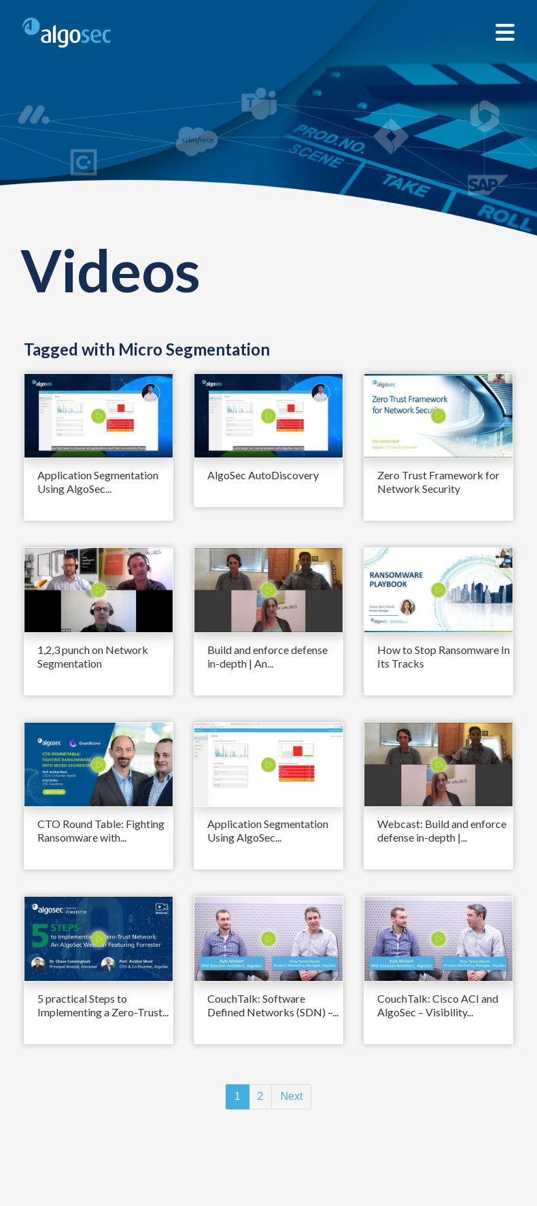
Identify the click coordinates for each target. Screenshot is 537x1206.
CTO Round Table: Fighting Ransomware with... (100, 830)
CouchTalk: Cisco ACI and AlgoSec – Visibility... (437, 1005)
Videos (110, 270)
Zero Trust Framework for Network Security (438, 481)
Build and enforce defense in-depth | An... (267, 656)
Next (291, 1096)
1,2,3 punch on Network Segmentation (92, 656)
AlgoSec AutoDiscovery (263, 474)
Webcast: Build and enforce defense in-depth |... (441, 830)
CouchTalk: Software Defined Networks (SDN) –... (273, 1005)
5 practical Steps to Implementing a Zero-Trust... (103, 1005)
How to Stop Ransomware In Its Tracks (443, 656)
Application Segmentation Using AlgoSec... (97, 481)
